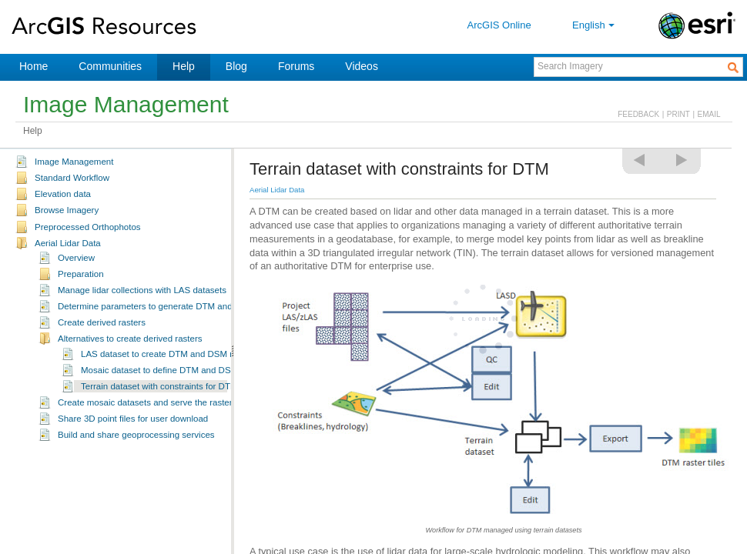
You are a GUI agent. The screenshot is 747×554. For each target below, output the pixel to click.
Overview (76, 257)
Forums (296, 66)
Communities (110, 66)
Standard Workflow (72, 177)
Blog (236, 66)
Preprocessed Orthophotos (88, 227)
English (595, 25)
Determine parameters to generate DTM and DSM (156, 306)
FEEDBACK (638, 114)
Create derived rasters (102, 322)
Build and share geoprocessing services (136, 434)
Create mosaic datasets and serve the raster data (155, 402)
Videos (361, 66)
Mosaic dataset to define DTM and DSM (159, 370)
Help (184, 66)
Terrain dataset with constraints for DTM (159, 386)
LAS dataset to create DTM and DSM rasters (169, 354)
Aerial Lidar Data (68, 243)
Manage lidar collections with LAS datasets (142, 290)
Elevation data (63, 194)
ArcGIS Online (499, 25)
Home (33, 66)
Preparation (81, 274)
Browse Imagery (67, 210)
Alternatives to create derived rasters (130, 338)
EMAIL (709, 114)
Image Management (74, 161)
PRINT (678, 114)
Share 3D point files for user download (133, 418)
